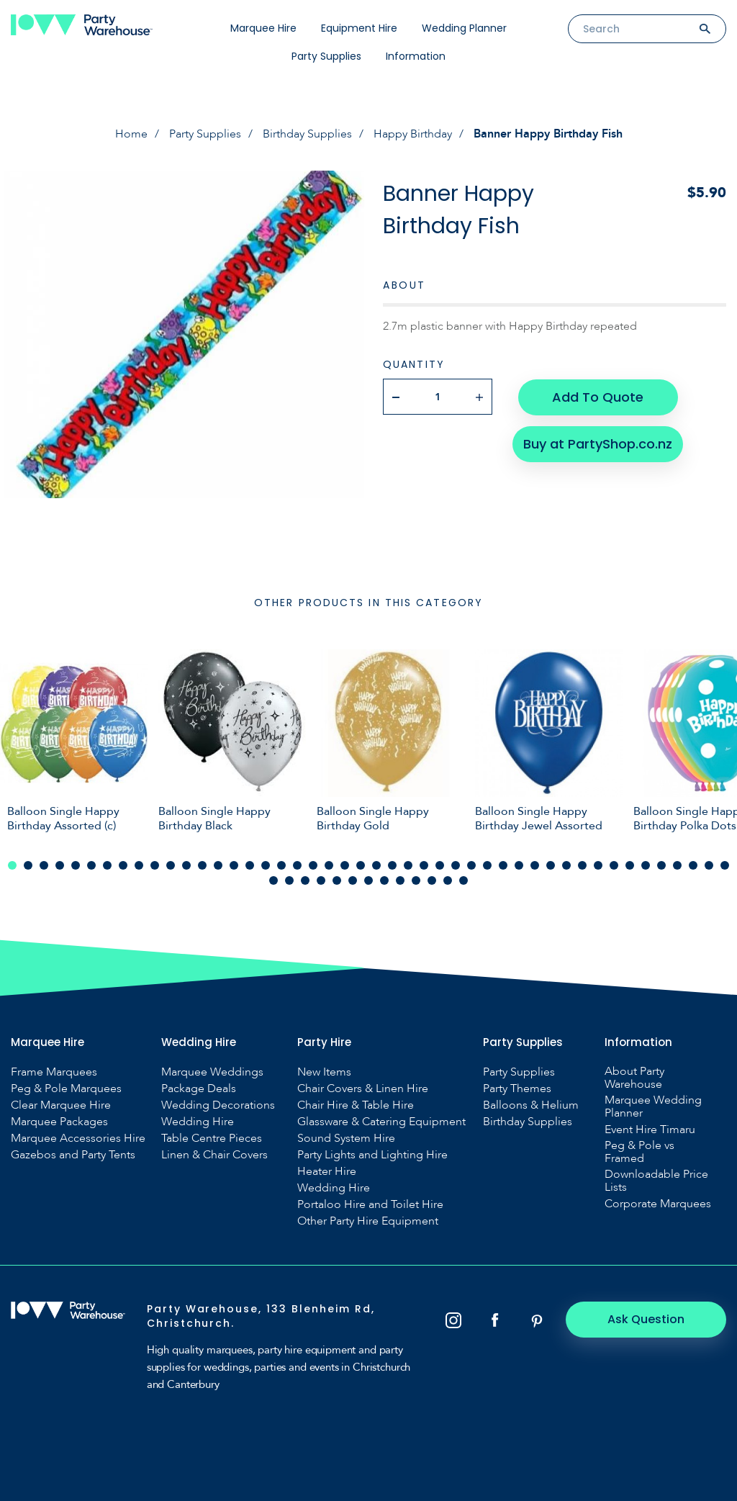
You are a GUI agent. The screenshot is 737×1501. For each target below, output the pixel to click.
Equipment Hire (359, 28)
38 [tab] (598, 865)
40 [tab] (629, 865)
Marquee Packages (59, 1121)
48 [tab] (289, 880)
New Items (324, 1071)
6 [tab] (91, 865)
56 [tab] (416, 880)
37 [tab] (582, 865)
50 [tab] (321, 880)
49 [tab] (305, 880)
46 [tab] (724, 865)
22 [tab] (344, 865)
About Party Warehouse (634, 1078)
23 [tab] (360, 865)
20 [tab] (313, 865)
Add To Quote (597, 396)
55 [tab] (400, 880)
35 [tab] (550, 865)
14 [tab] (218, 865)
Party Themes (517, 1088)
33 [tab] (519, 865)
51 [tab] (337, 880)
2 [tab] (28, 865)
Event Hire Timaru (650, 1129)
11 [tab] (170, 865)
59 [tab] (463, 880)
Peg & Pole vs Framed (639, 1152)
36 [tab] (566, 865)
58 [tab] (447, 880)
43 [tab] (677, 865)
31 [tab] (487, 865)
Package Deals (198, 1088)
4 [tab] (59, 865)
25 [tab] (392, 865)
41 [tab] (645, 865)
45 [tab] (709, 865)
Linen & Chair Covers (214, 1154)
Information (416, 56)
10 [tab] (154, 865)
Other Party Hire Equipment (367, 1220)
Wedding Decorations (218, 1105)
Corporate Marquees (658, 1203)
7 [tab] (107, 865)
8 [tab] (123, 865)
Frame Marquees (54, 1071)
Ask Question (647, 1319)
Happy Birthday (413, 134)
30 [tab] (471, 865)
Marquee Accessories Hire (78, 1138)
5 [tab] (75, 865)
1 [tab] (12, 865)
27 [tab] (424, 865)
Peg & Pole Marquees (66, 1088)
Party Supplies (326, 56)
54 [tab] (384, 880)
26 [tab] (408, 865)
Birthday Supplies (307, 134)
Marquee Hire (263, 28)
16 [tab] (249, 865)
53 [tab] (368, 880)
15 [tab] (234, 865)
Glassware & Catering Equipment (381, 1121)
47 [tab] (273, 880)
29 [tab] (455, 865)
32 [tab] (503, 865)
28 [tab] (439, 865)
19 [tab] (297, 865)
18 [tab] (281, 865)
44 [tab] (693, 865)
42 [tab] (661, 865)
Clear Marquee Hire (61, 1105)
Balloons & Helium (531, 1105)
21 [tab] (329, 865)
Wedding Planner (464, 28)
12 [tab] (186, 865)
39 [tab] (614, 865)
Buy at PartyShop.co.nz (597, 442)
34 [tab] (534, 865)
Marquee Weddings (212, 1071)
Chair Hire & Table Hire (355, 1105)
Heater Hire (326, 1171)
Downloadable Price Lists (656, 1181)
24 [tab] (376, 865)
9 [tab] (139, 865)
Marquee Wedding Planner (653, 1106)
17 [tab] (265, 865)
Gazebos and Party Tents (73, 1154)
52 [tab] (352, 880)
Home (131, 134)
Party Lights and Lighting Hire (372, 1154)
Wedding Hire (197, 1121)
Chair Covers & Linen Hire (362, 1088)
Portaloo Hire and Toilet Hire (370, 1204)
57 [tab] (432, 880)
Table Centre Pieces (211, 1138)
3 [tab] (44, 865)
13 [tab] (202, 865)
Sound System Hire (346, 1138)
